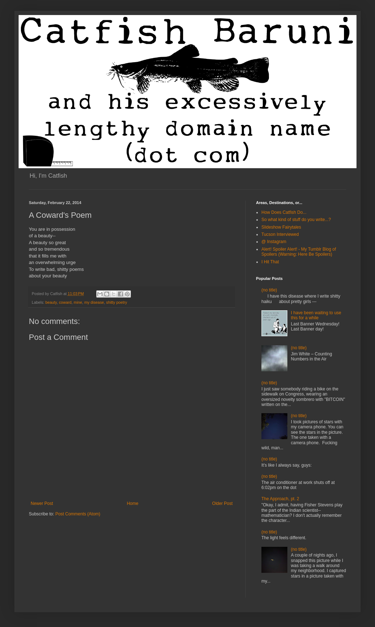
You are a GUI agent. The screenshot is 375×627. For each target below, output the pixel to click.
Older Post (222, 503)
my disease (94, 302)
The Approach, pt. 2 (280, 498)
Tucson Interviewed (280, 234)
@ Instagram (273, 241)
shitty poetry (116, 302)
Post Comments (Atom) (77, 513)
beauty (51, 302)
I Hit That (270, 261)
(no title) (269, 290)
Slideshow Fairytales (281, 227)
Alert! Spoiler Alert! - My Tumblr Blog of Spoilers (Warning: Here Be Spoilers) (298, 252)
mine (78, 302)
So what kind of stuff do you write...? (296, 219)
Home (132, 503)
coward (65, 302)
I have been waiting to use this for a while (316, 315)
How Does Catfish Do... (283, 212)
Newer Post (42, 503)
